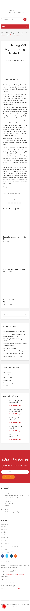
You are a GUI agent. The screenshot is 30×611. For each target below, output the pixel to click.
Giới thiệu (4, 527)
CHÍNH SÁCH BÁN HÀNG (8, 583)
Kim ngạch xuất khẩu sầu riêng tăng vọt (13, 301)
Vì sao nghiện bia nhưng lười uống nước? (15, 351)
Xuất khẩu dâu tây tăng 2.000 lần (14, 269)
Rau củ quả (7, 380)
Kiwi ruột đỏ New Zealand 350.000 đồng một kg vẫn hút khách (15, 344)
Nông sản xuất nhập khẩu (18, 33)
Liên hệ (3, 534)
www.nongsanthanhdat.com (14, 589)
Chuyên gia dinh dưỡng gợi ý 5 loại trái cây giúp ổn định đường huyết (14, 335)
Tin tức (3, 532)
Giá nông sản (5, 544)
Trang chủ (5, 33)
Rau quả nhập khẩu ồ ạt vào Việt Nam (14, 238)
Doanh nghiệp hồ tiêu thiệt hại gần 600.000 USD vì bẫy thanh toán (13, 340)
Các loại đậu (7, 372)
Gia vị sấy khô (8, 377)
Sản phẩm (4, 529)
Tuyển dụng (4, 537)
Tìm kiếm (24, 19)
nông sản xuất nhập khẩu (14, 193)
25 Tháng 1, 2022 (19, 60)
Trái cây (6, 385)
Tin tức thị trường (7, 552)
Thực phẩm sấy (8, 383)
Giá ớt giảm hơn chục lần (11, 348)
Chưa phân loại (8, 375)
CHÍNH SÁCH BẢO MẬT (8, 586)
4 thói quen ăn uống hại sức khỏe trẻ (14, 356)
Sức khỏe (4, 549)
